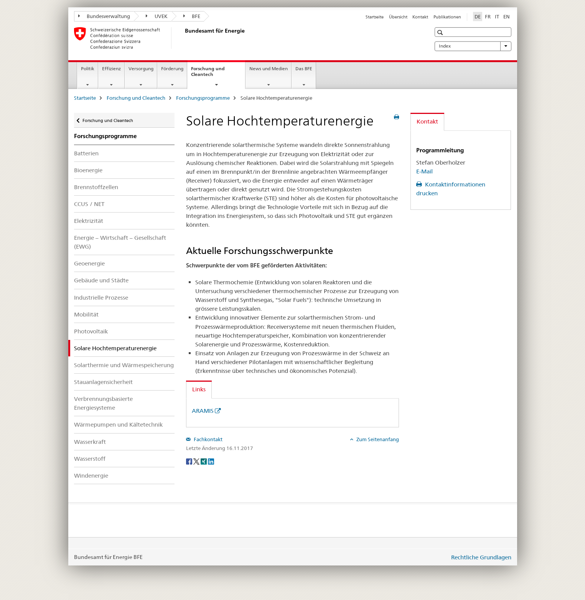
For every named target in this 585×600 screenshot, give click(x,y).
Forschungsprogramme (203, 98)
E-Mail (424, 171)
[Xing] (204, 461)
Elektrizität (88, 220)
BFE (192, 16)
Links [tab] (199, 389)
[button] (441, 32)
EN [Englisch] (506, 16)
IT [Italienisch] (497, 16)
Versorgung (141, 68)
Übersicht (398, 17)
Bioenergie (88, 170)
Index (473, 46)
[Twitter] (197, 461)
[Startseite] (183, 38)
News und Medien (268, 68)
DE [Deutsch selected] (478, 16)
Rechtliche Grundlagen (481, 557)
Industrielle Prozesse (101, 297)
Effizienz (111, 68)
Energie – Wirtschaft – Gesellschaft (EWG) (120, 242)
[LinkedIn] (211, 461)
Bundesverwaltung (104, 16)
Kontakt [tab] (427, 121)
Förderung (172, 68)
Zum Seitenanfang (377, 439)
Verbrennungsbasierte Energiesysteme (103, 403)
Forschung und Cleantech (210, 74)
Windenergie (91, 475)
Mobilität (86, 314)
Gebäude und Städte (101, 280)
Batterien (86, 153)
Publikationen (447, 17)
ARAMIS (203, 410)
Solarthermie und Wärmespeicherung (124, 365)
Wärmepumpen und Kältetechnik (118, 424)
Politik (87, 68)
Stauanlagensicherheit (103, 382)
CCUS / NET (89, 204)
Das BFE (303, 68)
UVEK (157, 16)
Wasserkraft (90, 441)
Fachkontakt (207, 439)
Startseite (375, 17)
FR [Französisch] (488, 16)
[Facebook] (189, 461)
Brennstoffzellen (96, 187)
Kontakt (420, 17)
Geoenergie (89, 263)
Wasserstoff (89, 458)
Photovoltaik (91, 331)
